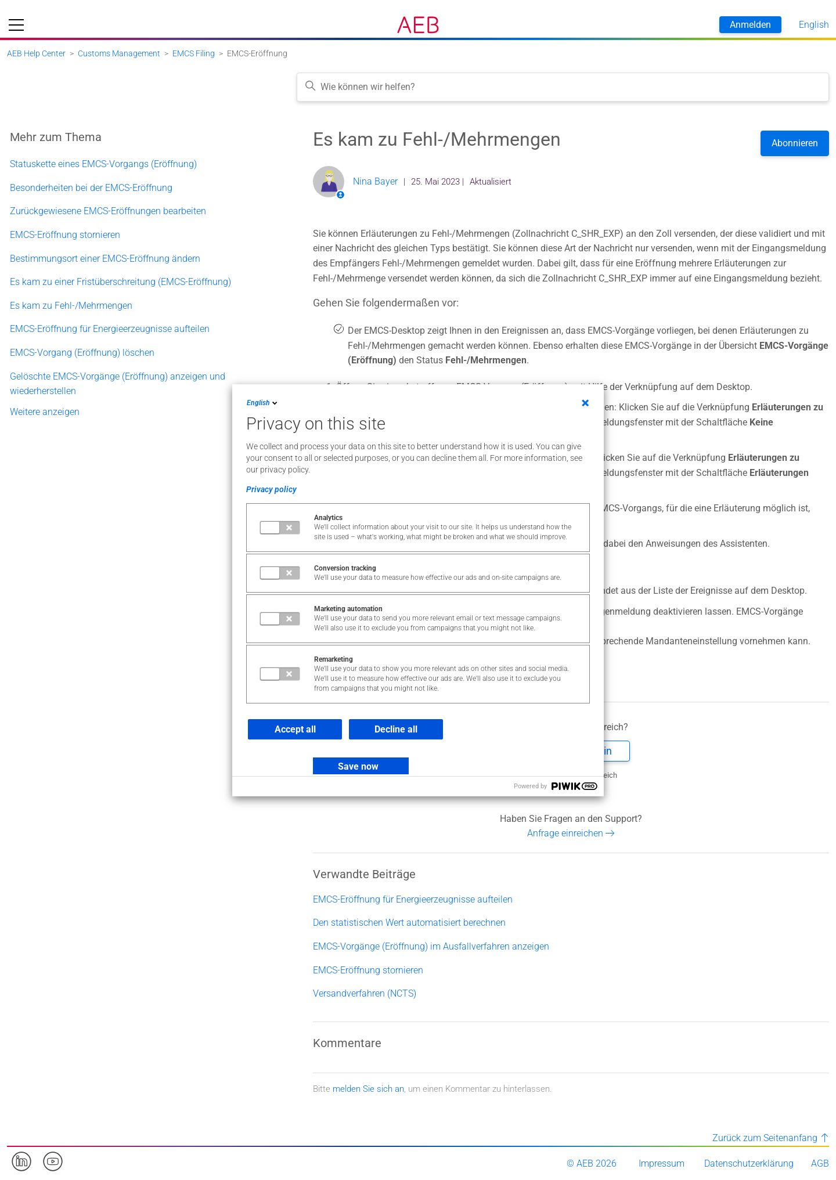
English (263, 402)
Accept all (295, 729)
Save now (358, 766)
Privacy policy (271, 489)
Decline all (395, 729)
